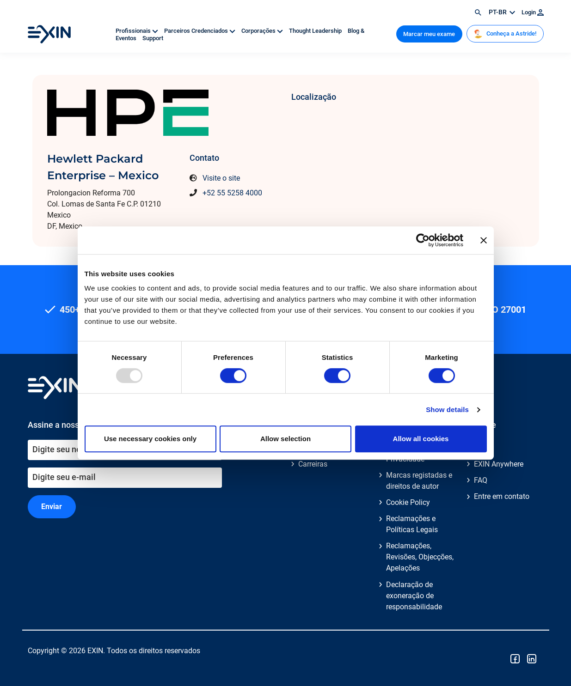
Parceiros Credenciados (200, 30)
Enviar (51, 506)
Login (533, 12)
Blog (481, 447)
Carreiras (312, 464)
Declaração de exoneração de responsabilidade (414, 595)
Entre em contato (501, 496)
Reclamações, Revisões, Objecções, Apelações (420, 556)
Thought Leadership (316, 30)
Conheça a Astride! (504, 33)
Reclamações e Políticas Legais (412, 524)
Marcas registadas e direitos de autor (419, 481)
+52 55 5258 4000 (232, 192)
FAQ (480, 480)
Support (152, 38)
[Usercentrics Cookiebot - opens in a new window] (422, 240)
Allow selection (285, 439)
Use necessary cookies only (150, 439)
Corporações (262, 30)
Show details (447, 409)
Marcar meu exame (429, 33)
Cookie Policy (408, 502)
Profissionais (138, 30)
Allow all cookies (421, 439)
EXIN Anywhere (498, 464)
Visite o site (221, 178)
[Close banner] (483, 240)
